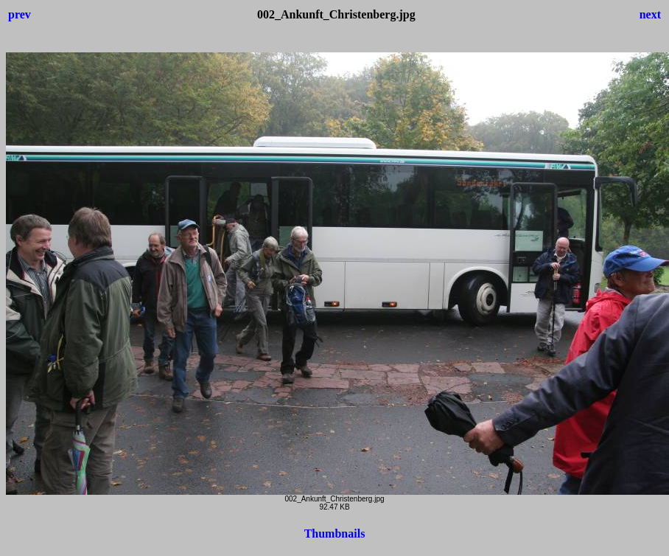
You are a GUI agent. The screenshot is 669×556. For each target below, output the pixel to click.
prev (19, 14)
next (650, 14)
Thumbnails (334, 533)
